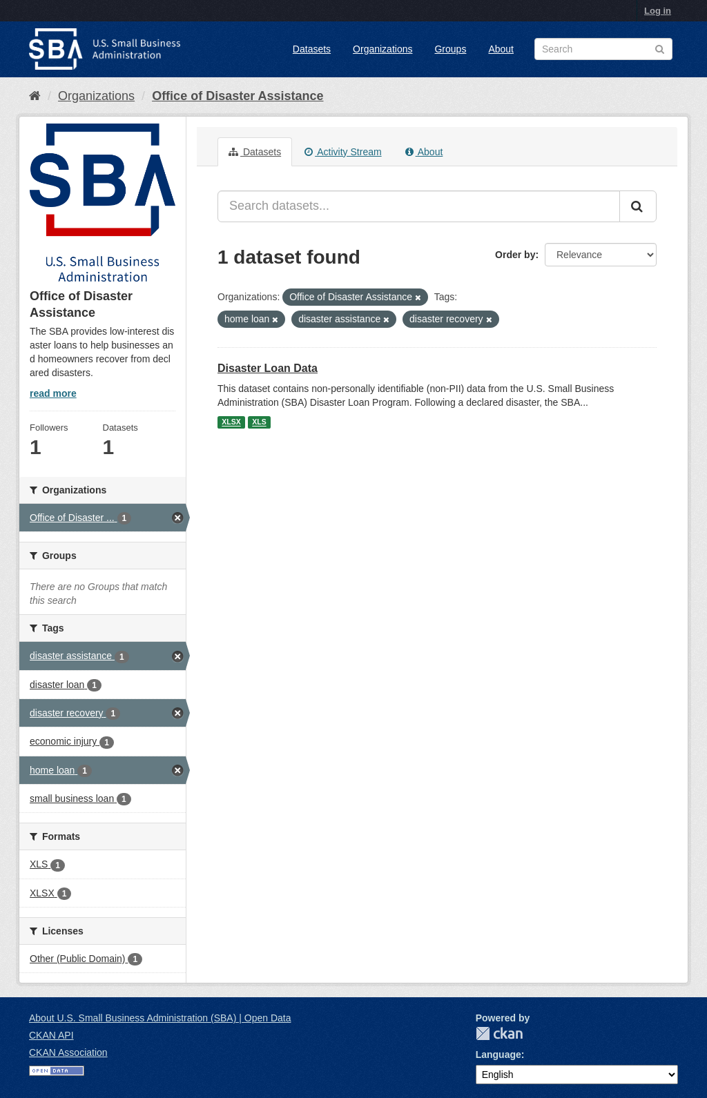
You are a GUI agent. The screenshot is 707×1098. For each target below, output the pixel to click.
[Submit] (638, 206)
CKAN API (51, 1035)
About (501, 49)
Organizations (382, 49)
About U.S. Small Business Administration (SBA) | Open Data (160, 1017)
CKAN (499, 1033)
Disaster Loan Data (267, 368)
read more (53, 393)
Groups (450, 49)
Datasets (312, 49)
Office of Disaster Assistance (237, 96)
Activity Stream (342, 151)
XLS (259, 422)
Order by (515, 254)
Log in (657, 11)
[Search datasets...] (418, 206)
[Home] (35, 96)
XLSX (231, 422)
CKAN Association (68, 1052)
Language (498, 1054)
